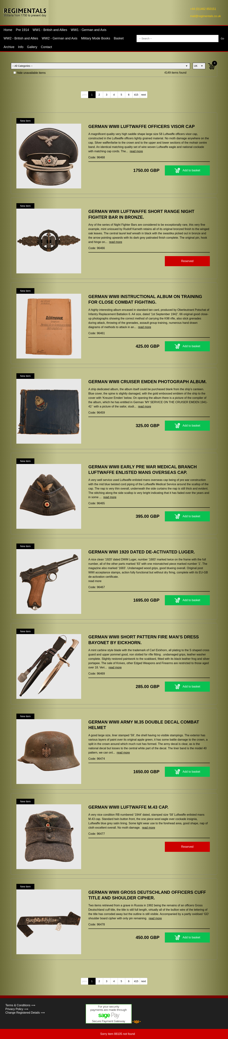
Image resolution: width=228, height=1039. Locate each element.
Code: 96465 (96, 503)
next (143, 94)
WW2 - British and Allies (21, 38)
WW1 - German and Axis (88, 30)
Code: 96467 (96, 587)
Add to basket (187, 170)
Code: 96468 (96, 157)
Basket (119, 38)
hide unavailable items (29, 72)
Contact (46, 47)
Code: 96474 (96, 758)
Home (8, 30)
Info (20, 47)
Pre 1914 (22, 30)
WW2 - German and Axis (59, 38)
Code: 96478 (96, 924)
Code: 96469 (96, 673)
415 (136, 94)
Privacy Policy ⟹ (16, 1009)
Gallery (32, 47)
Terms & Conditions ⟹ (20, 1005)
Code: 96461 (96, 333)
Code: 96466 (96, 248)
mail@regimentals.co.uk (205, 16)
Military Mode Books (95, 38)
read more (136, 151)
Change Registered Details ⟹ (25, 1012)
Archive (9, 47)
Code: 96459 (96, 412)
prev (84, 94)
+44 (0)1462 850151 (203, 8)
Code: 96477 (96, 833)
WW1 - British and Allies (50, 30)
